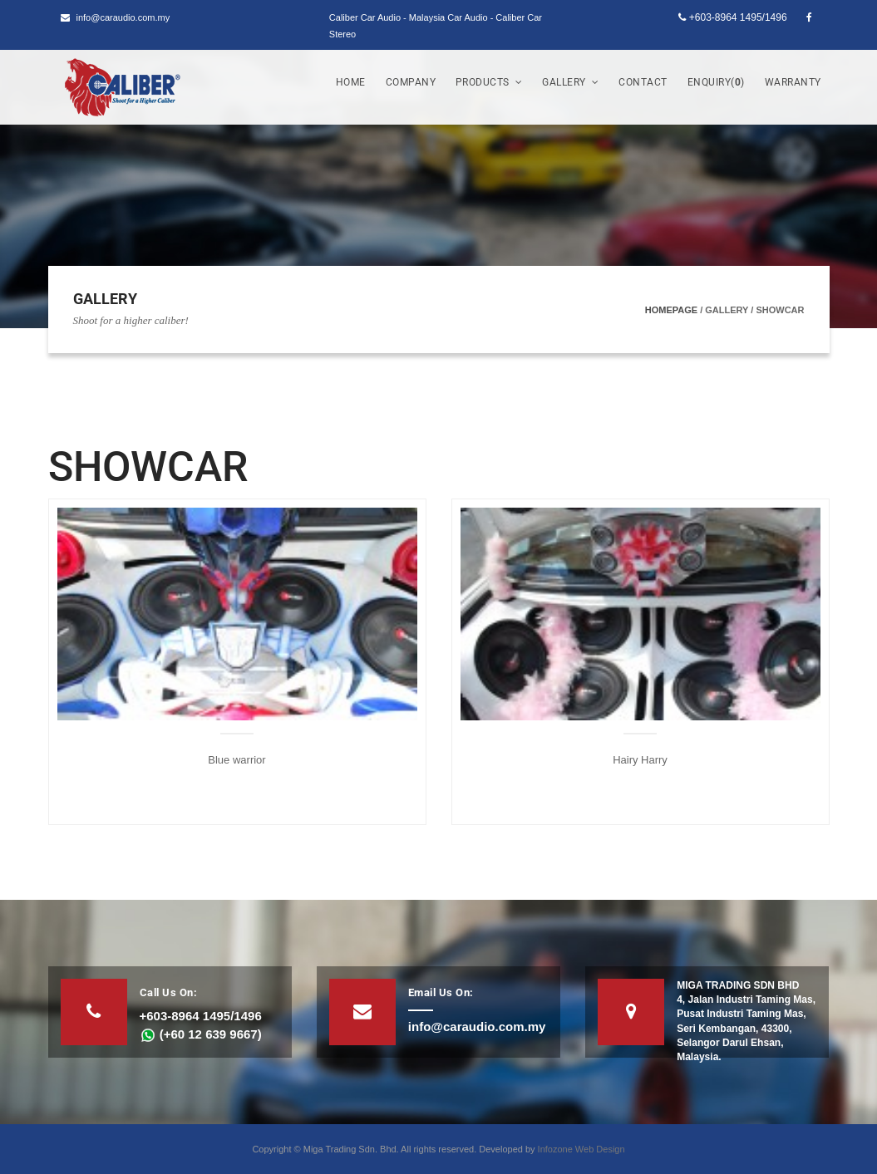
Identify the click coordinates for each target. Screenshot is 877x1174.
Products (489, 82)
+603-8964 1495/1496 (732, 17)
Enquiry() (716, 82)
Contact (643, 82)
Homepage (671, 310)
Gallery (570, 82)
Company (411, 82)
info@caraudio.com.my (115, 17)
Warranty (793, 82)
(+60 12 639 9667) (201, 1034)
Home (351, 82)
